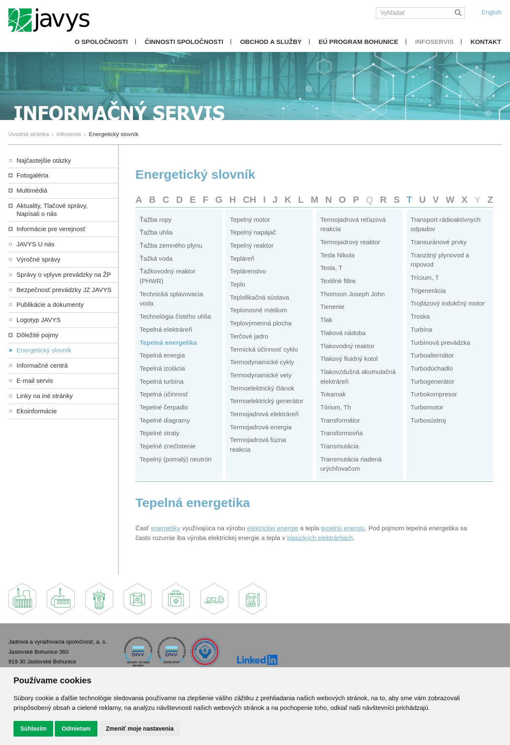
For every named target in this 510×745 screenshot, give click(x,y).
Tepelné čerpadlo (164, 407)
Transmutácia (339, 446)
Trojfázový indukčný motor (447, 303)
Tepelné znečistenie (168, 446)
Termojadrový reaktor (350, 242)
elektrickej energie (272, 528)
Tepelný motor (250, 219)
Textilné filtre (338, 280)
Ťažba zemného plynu (171, 245)
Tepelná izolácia (162, 368)
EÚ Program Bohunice (358, 41)
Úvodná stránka (28, 134)
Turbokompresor (433, 394)
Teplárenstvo (248, 271)
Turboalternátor (432, 355)
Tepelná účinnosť (164, 394)
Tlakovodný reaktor (347, 345)
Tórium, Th (335, 407)
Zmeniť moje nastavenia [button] (140, 728)
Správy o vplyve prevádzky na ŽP (63, 274)
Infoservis (434, 41)
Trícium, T (424, 277)
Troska (420, 316)
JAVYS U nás (35, 244)
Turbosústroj (427, 420)
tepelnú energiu (343, 528)
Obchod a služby (271, 41)
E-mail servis (34, 380)
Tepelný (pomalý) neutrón (176, 459)
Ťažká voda (156, 258)
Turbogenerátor (432, 381)
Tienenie (332, 306)
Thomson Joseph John (352, 293)
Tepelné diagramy (165, 420)
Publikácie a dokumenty (50, 304)
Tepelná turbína (161, 381)
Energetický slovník (43, 350)
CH (249, 199)
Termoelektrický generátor (266, 400)
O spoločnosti (101, 41)
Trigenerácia (427, 290)
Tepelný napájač (253, 232)
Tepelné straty (159, 433)
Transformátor (340, 420)
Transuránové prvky (438, 242)
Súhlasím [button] (33, 728)
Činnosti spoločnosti (184, 41)
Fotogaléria (32, 175)
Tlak (326, 319)
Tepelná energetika (168, 342)
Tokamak (332, 394)
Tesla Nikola (337, 255)
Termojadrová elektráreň (264, 414)
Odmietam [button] (76, 728)
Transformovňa (341, 433)
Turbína (421, 329)
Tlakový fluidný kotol (349, 358)
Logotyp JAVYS (38, 319)
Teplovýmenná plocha (260, 323)
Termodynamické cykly (262, 362)
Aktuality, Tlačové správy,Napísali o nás (52, 209)
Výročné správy (38, 259)
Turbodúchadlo (431, 368)
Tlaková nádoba (343, 332)
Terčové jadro (249, 336)
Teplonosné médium (258, 310)
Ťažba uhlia (156, 232)
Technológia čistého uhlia (175, 316)
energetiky (166, 528)
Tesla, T (331, 267)
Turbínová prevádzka (440, 342)
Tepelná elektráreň (166, 329)
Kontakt (485, 41)
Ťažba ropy (156, 219)
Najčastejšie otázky (43, 160)
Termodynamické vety (260, 375)
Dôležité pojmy (37, 334)
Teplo (237, 284)
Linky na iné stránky (44, 395)
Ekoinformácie (36, 411)
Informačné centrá (42, 365)
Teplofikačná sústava (259, 297)
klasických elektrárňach (320, 537)
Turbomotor (426, 407)
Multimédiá (31, 190)
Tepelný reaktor (251, 245)
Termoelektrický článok (262, 388)
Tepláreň (242, 258)
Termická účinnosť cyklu (264, 349)
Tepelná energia (162, 355)
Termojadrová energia (260, 427)
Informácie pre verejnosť (51, 228)
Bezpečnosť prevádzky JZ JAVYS (63, 289)
